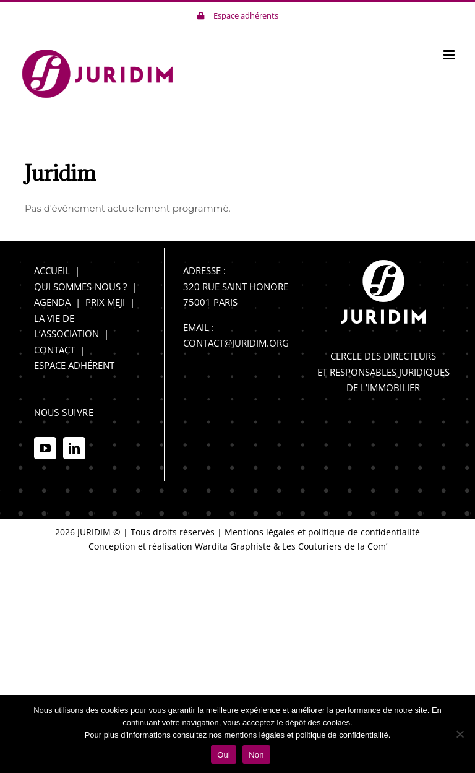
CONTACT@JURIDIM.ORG (236, 343)
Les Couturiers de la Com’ (334, 546)
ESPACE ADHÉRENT (74, 365)
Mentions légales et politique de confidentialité (322, 532)
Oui (223, 754)
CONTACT (54, 349)
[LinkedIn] (74, 448)
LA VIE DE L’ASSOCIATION (66, 326)
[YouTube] (45, 448)
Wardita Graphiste (233, 546)
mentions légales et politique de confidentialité (306, 735)
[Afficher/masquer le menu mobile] (449, 54)
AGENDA (52, 302)
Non (256, 754)
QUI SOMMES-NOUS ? (80, 286)
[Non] (459, 734)
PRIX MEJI (105, 302)
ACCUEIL (52, 270)
